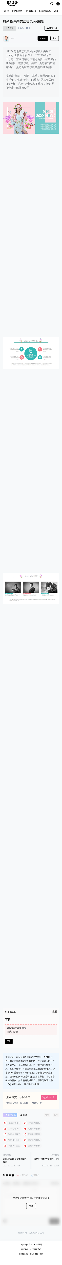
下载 (9, 1041)
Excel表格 (45, 10)
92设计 (38, 1244)
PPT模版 (17, 10)
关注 (43, 38)
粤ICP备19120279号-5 (31, 1249)
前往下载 (51, 28)
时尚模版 (10, 28)
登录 (15, 1031)
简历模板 (31, 10)
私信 (55, 38)
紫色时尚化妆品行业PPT (46, 1158)
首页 (6, 10)
